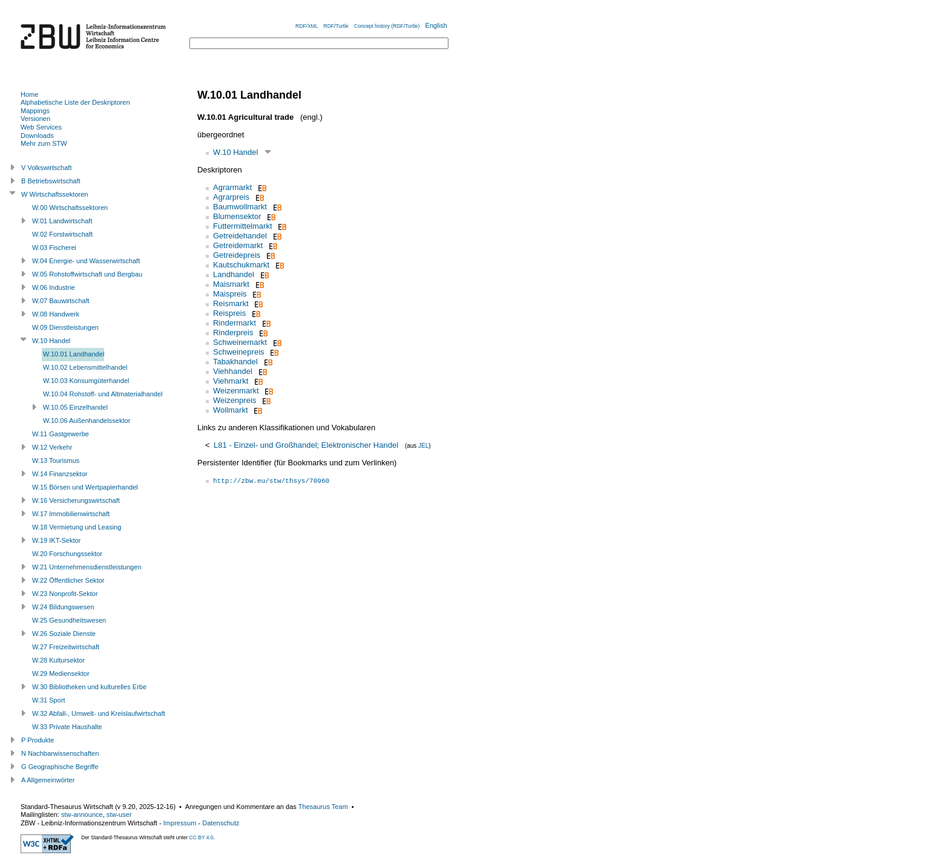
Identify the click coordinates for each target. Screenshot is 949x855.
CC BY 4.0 (201, 837)
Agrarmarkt (232, 187)
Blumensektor (237, 216)
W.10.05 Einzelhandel (75, 407)
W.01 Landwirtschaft (62, 220)
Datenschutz (220, 823)
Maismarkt (231, 284)
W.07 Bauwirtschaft (61, 300)
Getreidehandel (240, 235)
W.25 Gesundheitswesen (69, 620)
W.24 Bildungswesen (63, 607)
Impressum (180, 823)
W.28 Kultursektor (58, 660)
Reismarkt (231, 303)
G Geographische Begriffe (60, 766)
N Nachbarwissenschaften (60, 753)
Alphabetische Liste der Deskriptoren (75, 102)
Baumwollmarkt (240, 206)
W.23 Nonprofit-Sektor (65, 593)
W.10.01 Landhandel (73, 354)
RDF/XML (306, 26)
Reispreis (229, 313)
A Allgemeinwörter (47, 780)
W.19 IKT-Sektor (56, 540)
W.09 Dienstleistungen (65, 327)
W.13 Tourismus (55, 460)
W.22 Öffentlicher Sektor (68, 580)
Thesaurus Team (323, 806)
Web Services (41, 127)
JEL (423, 445)
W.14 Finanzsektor (59, 473)
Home (29, 94)
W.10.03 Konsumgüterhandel (86, 380)
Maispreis (230, 293)
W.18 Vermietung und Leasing (76, 527)
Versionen (35, 118)
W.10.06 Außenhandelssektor (86, 420)
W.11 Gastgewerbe (60, 433)
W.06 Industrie (53, 287)
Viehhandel (232, 371)
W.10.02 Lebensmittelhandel (85, 367)
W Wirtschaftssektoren (54, 194)
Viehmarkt (230, 380)
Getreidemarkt (238, 245)
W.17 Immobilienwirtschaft (71, 513)
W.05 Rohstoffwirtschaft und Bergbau (87, 274)
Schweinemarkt (240, 342)
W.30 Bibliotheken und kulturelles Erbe (89, 686)
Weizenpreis (234, 400)
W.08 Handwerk (55, 314)
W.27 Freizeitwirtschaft (65, 646)
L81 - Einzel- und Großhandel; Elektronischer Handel (306, 445)
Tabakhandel (235, 361)
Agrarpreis (231, 196)
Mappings (35, 110)
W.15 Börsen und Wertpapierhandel (85, 487)
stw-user (119, 814)
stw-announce (82, 814)
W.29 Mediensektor (61, 673)
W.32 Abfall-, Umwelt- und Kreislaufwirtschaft (98, 713)
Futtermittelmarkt (242, 226)
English (436, 25)
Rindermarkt (234, 322)
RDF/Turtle (336, 26)
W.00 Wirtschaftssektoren (70, 207)
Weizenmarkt (236, 390)
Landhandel (233, 274)
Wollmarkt (230, 409)
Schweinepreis (238, 351)
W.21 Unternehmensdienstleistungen (87, 567)
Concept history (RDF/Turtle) (386, 26)
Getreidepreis (236, 255)
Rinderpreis (233, 332)
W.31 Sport (48, 700)
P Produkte (37, 740)
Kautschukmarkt (241, 264)
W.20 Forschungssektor (67, 553)
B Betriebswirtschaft (50, 181)
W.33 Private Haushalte (67, 726)
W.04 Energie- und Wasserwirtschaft (86, 260)
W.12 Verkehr (52, 447)
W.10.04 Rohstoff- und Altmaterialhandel (103, 394)
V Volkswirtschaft (46, 167)
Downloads (37, 135)
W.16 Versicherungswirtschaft (76, 500)
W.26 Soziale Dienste (64, 633)
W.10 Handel (235, 152)
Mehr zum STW (44, 143)
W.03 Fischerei (54, 247)
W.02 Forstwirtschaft (62, 234)
